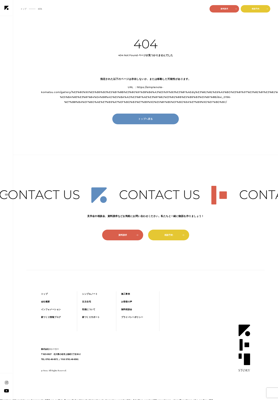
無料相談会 (126, 309)
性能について (88, 309)
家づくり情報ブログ (51, 317)
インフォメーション (51, 309)
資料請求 (229, 9)
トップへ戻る (145, 119)
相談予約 (260, 9)
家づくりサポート (91, 317)
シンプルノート (90, 294)
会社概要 (45, 301)
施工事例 (125, 294)
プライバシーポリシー (132, 317)
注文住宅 (86, 301)
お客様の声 (126, 301)
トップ (44, 294)
